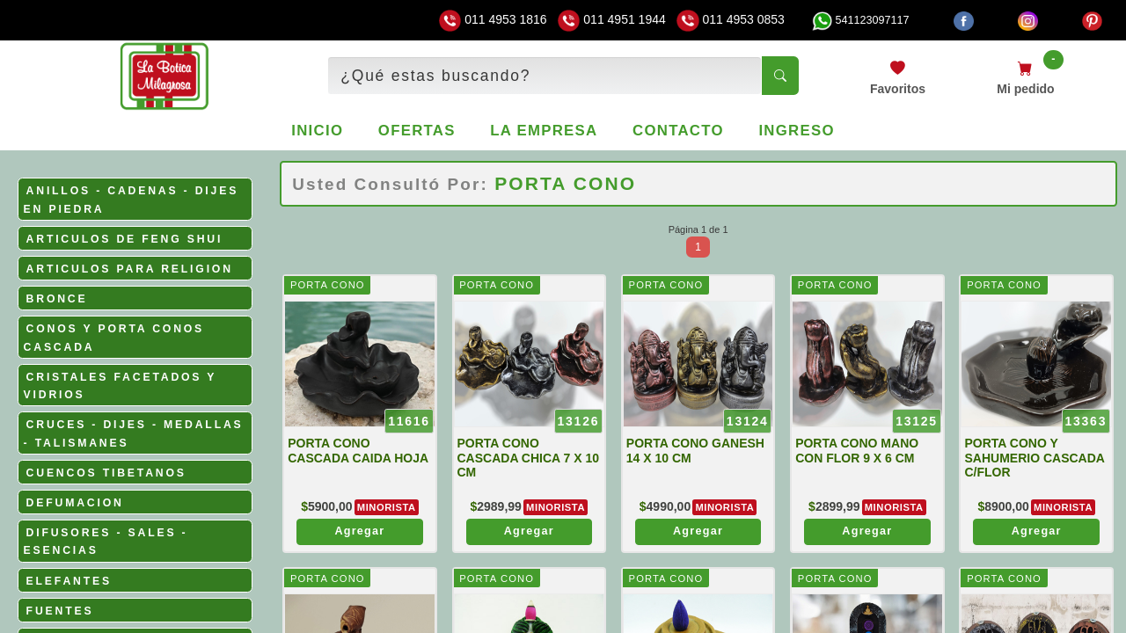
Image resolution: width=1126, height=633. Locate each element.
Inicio (317, 130)
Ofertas (417, 130)
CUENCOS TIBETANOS (106, 473)
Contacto (678, 130)
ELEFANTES (69, 581)
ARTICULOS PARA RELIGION (129, 269)
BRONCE (57, 299)
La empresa (543, 130)
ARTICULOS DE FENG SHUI (124, 239)
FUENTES (60, 611)
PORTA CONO (327, 285)
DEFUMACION (75, 503)
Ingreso (796, 130)
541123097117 (860, 20)
